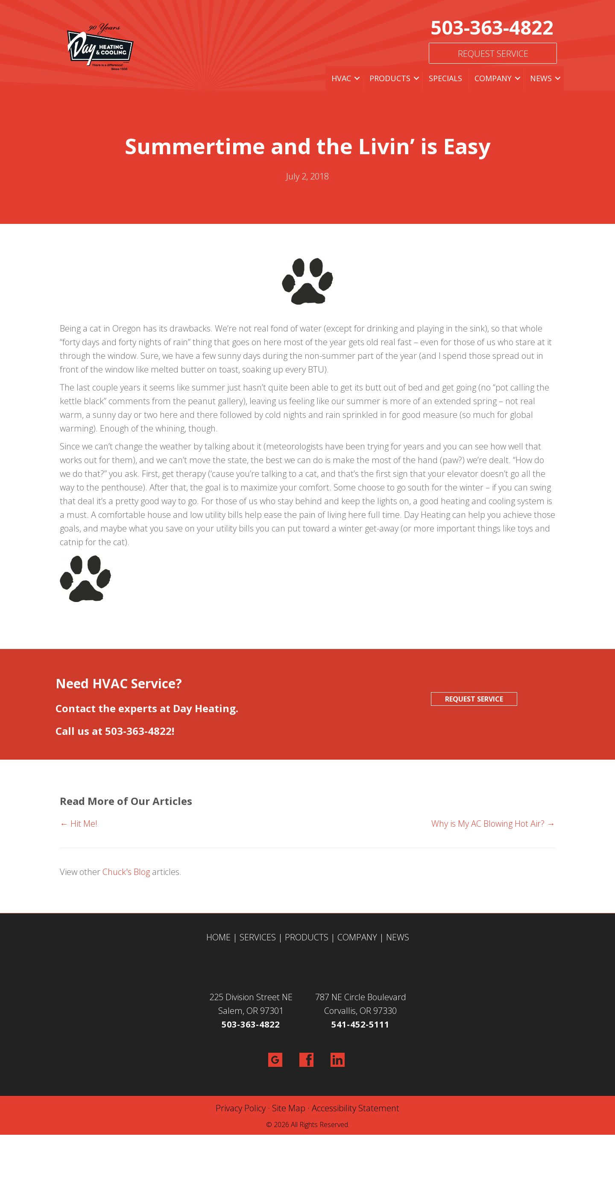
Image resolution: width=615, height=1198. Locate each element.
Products (389, 78)
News (541, 78)
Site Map (288, 1108)
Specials (445, 78)
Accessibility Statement (355, 1108)
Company (493, 78)
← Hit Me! (78, 823)
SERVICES (258, 937)
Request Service (493, 53)
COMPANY (357, 937)
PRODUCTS (306, 937)
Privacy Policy (241, 1108)
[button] (357, 78)
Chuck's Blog (126, 872)
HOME (218, 937)
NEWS (397, 937)
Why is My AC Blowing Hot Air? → (493, 823)
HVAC (341, 78)
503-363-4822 (492, 27)
